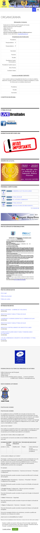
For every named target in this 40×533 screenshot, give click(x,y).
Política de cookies (5, 299)
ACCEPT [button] (15, 529)
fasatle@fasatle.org (23, 34)
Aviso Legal (4, 293)
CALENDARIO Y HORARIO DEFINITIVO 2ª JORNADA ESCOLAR (17, 318)
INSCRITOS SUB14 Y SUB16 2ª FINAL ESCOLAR (13, 323)
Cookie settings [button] (6, 529)
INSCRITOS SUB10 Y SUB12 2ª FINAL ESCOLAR (13, 314)
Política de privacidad (6, 296)
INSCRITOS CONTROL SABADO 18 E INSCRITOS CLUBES (16, 327)
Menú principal (38, 10)
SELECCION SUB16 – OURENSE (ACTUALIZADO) (14, 309)
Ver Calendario (35, 208)
